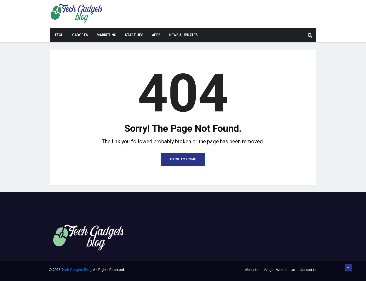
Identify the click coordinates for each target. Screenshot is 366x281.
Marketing (106, 35)
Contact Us (308, 270)
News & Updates (183, 35)
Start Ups (134, 35)
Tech (59, 35)
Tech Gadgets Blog (76, 270)
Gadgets (80, 35)
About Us (252, 270)
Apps (156, 35)
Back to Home (183, 159)
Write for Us (285, 270)
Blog (268, 270)
